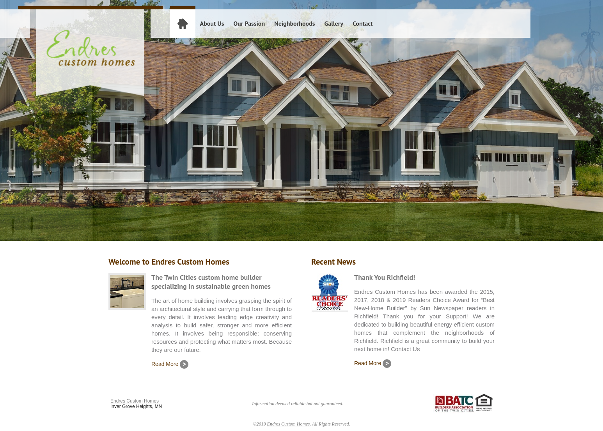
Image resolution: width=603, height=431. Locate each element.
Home (182, 23)
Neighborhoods (294, 23)
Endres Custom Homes (134, 401)
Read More (169, 364)
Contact (363, 23)
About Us (212, 23)
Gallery (333, 23)
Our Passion (249, 23)
